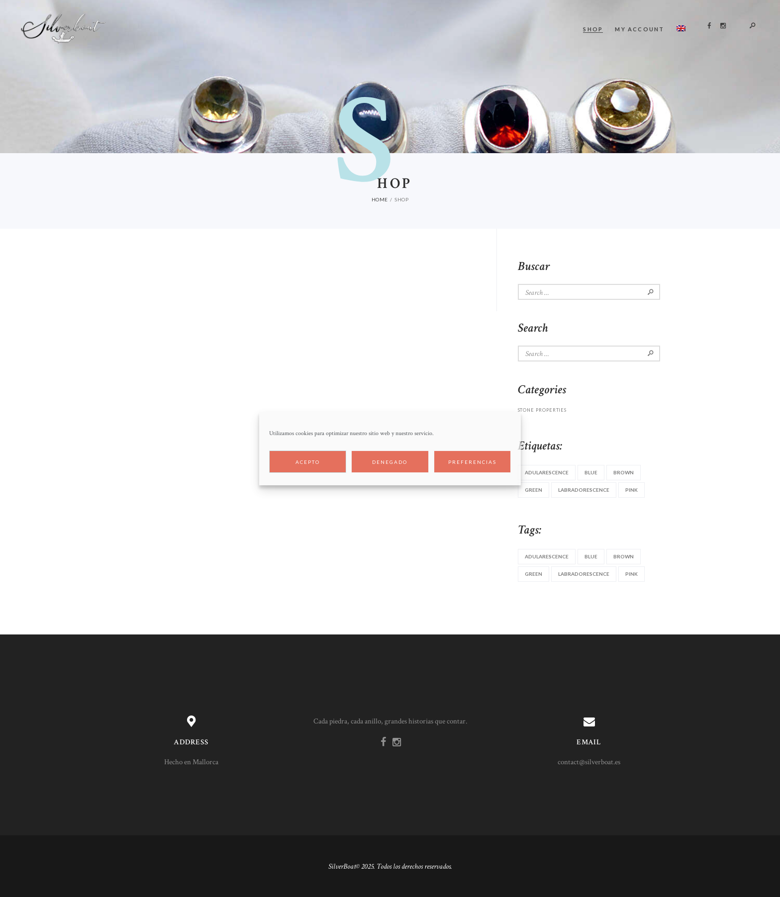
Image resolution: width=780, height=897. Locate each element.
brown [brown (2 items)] (623, 472)
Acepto (307, 462)
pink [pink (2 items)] (631, 490)
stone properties (542, 410)
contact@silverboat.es (589, 762)
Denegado (389, 462)
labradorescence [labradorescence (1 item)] (583, 490)
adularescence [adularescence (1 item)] (547, 472)
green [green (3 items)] (533, 490)
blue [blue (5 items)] (591, 472)
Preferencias (472, 462)
